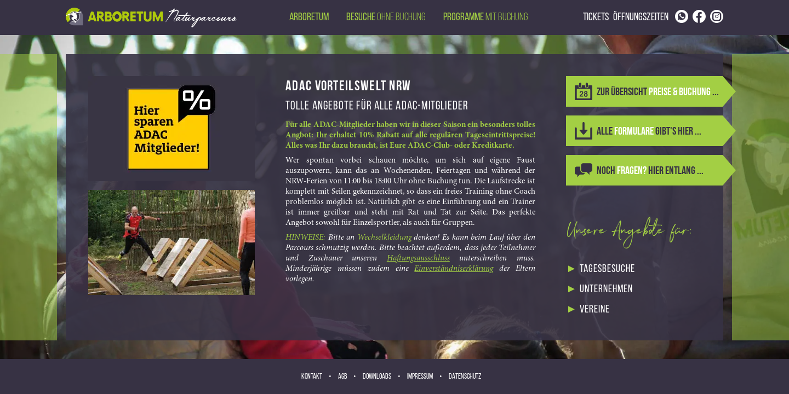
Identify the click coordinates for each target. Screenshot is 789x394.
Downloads (377, 377)
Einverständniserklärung (453, 269)
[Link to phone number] (681, 16)
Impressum (420, 377)
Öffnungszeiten (640, 17)
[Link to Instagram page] (716, 16)
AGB (342, 377)
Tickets (596, 17)
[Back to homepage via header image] (151, 17)
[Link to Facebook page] (699, 16)
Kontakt (311, 377)
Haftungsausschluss (418, 258)
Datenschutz (465, 377)
